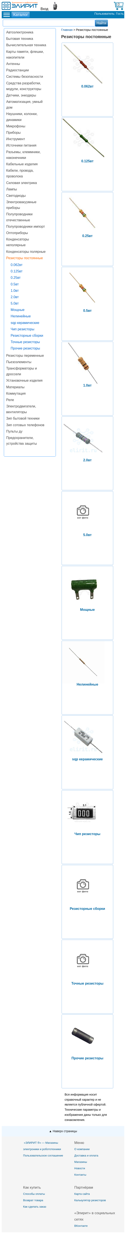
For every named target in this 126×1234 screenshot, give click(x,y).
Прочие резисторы (25, 348)
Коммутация (16, 393)
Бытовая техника (19, 38)
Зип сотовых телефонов (25, 425)
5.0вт (15, 303)
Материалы (15, 387)
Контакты (80, 1174)
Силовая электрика (21, 183)
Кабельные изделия (22, 164)
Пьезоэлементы (18, 362)
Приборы (13, 132)
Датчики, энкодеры (21, 95)
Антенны (13, 64)
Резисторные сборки (27, 335)
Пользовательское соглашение (43, 1155)
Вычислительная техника (26, 45)
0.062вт (17, 265)
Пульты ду (14, 431)
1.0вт (15, 290)
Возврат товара (33, 1200)
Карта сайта (82, 1193)
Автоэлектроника (19, 32)
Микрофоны (15, 126)
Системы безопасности (24, 76)
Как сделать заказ (34, 1206)
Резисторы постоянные (24, 258)
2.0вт (15, 297)
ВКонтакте (81, 1225)
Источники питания (21, 145)
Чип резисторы (22, 329)
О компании (82, 1149)
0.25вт (16, 277)
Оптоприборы (17, 233)
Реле (10, 400)
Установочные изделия (24, 380)
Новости (79, 1168)
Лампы (11, 189)
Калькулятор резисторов (90, 1200)
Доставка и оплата (86, 1155)
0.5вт (15, 284)
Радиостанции (17, 70)
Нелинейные (21, 316)
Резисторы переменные (25, 355)
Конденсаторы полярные (26, 251)
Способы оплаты (34, 1193)
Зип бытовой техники (22, 418)
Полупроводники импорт (25, 226)
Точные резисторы (25, 342)
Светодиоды (16, 195)
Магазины (80, 1162)
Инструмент (15, 139)
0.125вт (17, 271)
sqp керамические (25, 323)
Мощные (18, 310)
